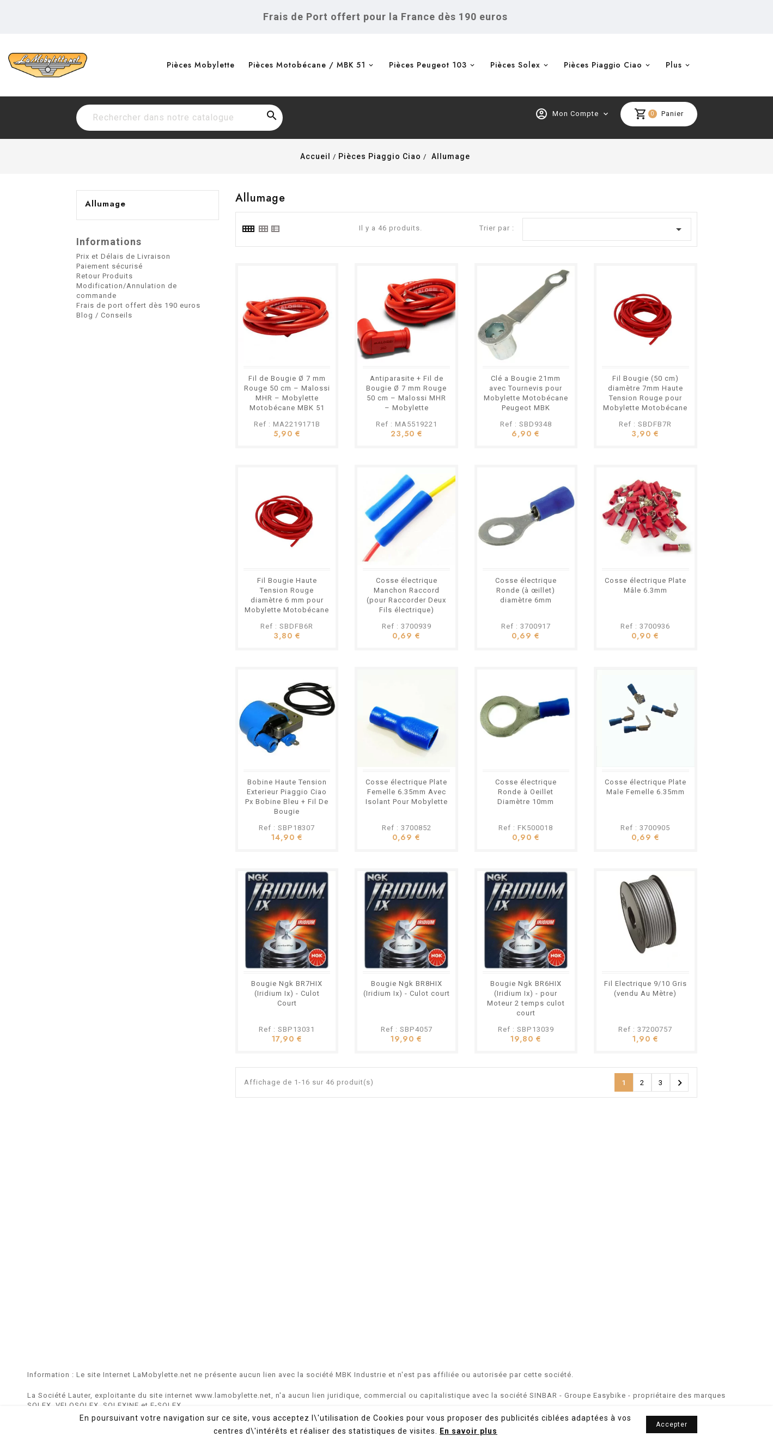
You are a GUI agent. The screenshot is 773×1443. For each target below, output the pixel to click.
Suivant (680, 1083)
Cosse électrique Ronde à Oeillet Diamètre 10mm (526, 792)
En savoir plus (468, 1431)
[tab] (247, 228)
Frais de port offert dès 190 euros (138, 305)
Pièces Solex (515, 64)
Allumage (105, 204)
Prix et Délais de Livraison (123, 256)
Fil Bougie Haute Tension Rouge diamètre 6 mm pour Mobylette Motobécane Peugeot (287, 600)
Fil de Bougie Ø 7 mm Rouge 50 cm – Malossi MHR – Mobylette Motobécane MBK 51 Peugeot (287, 398)
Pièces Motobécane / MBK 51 (307, 64)
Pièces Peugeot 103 (428, 64)
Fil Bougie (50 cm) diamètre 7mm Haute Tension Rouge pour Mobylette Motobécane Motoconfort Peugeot (645, 398)
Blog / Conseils (104, 315)
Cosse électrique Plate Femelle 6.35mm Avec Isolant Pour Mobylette (407, 792)
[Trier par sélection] (606, 229)
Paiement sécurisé (109, 266)
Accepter (671, 1424)
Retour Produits (104, 276)
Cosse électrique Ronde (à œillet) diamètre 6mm (526, 590)
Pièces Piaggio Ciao (603, 64)
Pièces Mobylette (201, 64)
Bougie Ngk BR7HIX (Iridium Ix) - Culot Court (286, 993)
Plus (674, 64)
